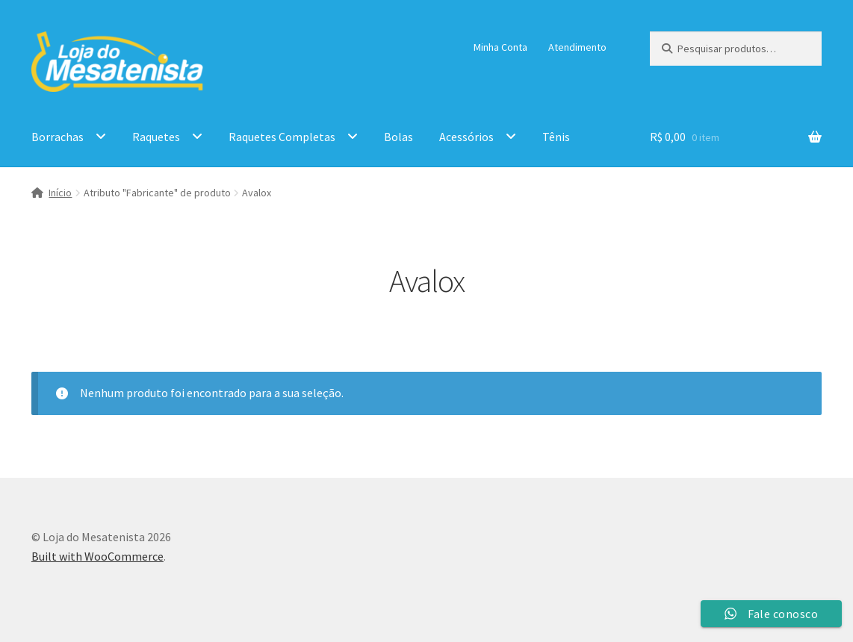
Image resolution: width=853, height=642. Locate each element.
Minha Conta (500, 47)
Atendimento (577, 47)
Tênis (556, 136)
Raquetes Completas (282, 136)
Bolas (398, 136)
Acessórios (466, 136)
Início (60, 192)
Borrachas (57, 136)
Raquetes (156, 136)
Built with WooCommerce (97, 556)
